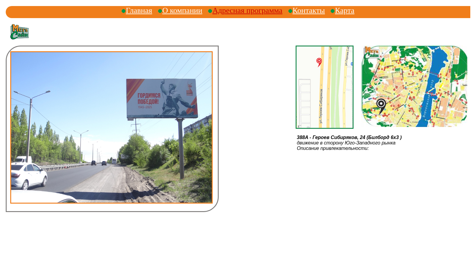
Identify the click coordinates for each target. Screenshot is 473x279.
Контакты (309, 10)
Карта (344, 10)
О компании (182, 10)
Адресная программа (247, 10)
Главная (139, 10)
